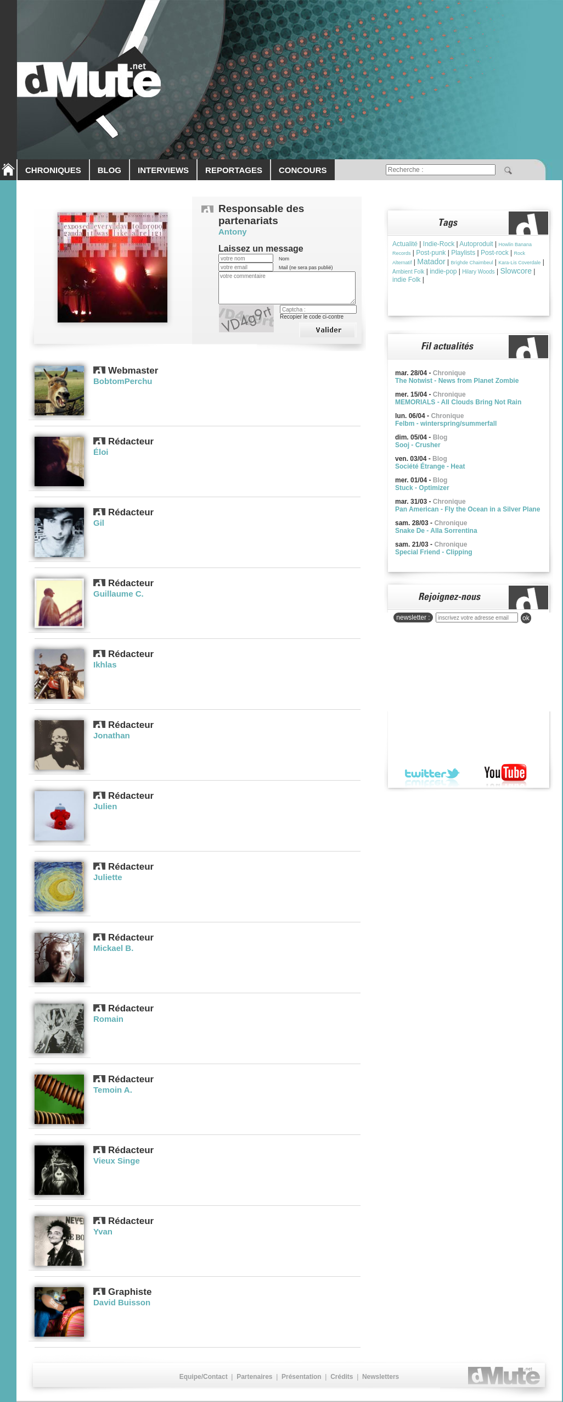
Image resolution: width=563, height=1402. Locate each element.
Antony (232, 231)
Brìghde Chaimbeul (472, 262)
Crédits (341, 1377)
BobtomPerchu (123, 381)
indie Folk (406, 279)
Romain (108, 1018)
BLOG (109, 170)
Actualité (405, 244)
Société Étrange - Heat (430, 466)
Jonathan (111, 735)
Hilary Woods (478, 272)
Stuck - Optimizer (422, 488)
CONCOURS (303, 170)
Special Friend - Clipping (433, 552)
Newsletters (380, 1377)
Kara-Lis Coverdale (519, 262)
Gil (98, 522)
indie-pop (443, 271)
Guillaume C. (118, 593)
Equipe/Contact (203, 1377)
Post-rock (495, 253)
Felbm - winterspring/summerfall (446, 423)
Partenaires (254, 1377)
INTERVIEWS (163, 170)
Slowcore (516, 270)
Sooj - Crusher (418, 445)
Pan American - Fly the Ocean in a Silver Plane (467, 509)
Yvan (102, 1231)
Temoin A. (112, 1089)
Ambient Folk (408, 272)
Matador (431, 261)
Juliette (107, 877)
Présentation (302, 1377)
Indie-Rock (438, 244)
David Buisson (121, 1302)
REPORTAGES (233, 170)
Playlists (463, 253)
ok (526, 618)
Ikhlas (105, 664)
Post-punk (431, 253)
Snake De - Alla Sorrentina (436, 531)
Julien (105, 806)
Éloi (101, 452)
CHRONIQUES (53, 170)
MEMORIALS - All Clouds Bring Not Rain (458, 402)
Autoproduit (476, 244)
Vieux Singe (116, 1160)
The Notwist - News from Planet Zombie (457, 381)
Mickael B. (113, 948)
